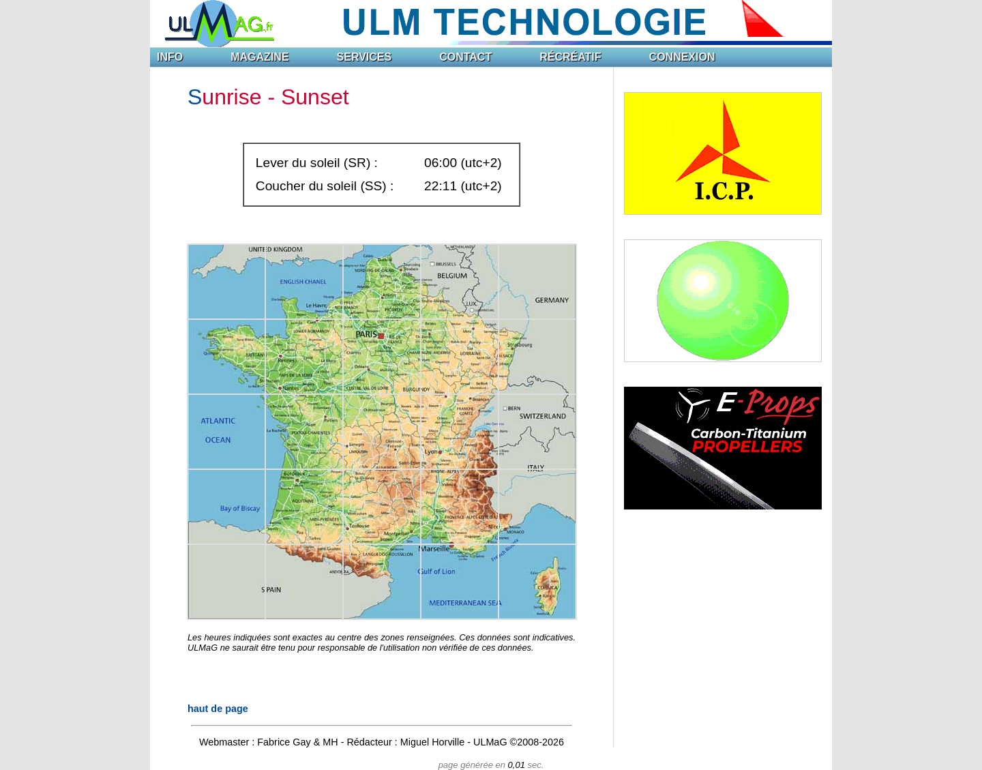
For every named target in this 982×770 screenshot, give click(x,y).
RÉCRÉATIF (570, 57)
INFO (170, 57)
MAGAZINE (259, 57)
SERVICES (364, 57)
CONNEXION (682, 57)
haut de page (218, 708)
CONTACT (465, 57)
